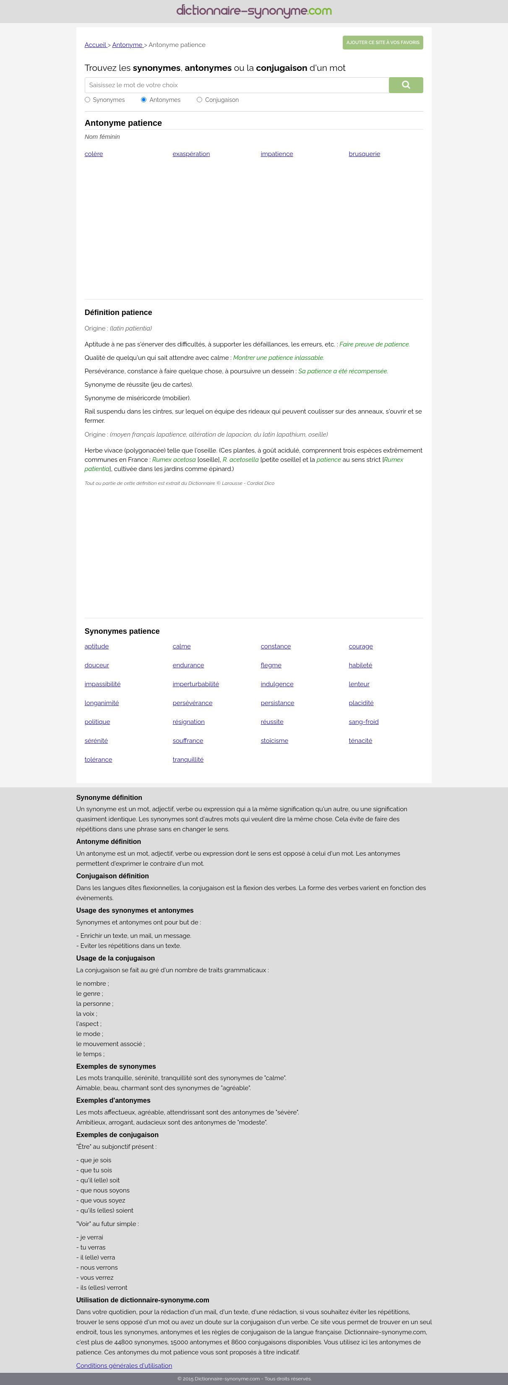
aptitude (97, 646)
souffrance (188, 741)
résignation (189, 722)
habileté (361, 665)
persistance (277, 703)
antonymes (208, 67)
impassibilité (103, 684)
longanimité (102, 703)
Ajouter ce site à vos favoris (382, 42)
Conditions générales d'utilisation (124, 1365)
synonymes (157, 67)
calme (182, 646)
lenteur (359, 684)
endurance (188, 665)
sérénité (96, 741)
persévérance (193, 703)
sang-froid (364, 722)
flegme (271, 665)
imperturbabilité (196, 684)
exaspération (191, 154)
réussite (272, 722)
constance (276, 646)
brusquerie (364, 154)
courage (361, 646)
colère (94, 154)
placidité (361, 703)
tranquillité (188, 759)
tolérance (98, 759)
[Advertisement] (254, 234)
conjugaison (281, 67)
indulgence (277, 684)
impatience (277, 154)
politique (97, 722)
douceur (97, 665)
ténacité (361, 741)
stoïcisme (275, 741)
